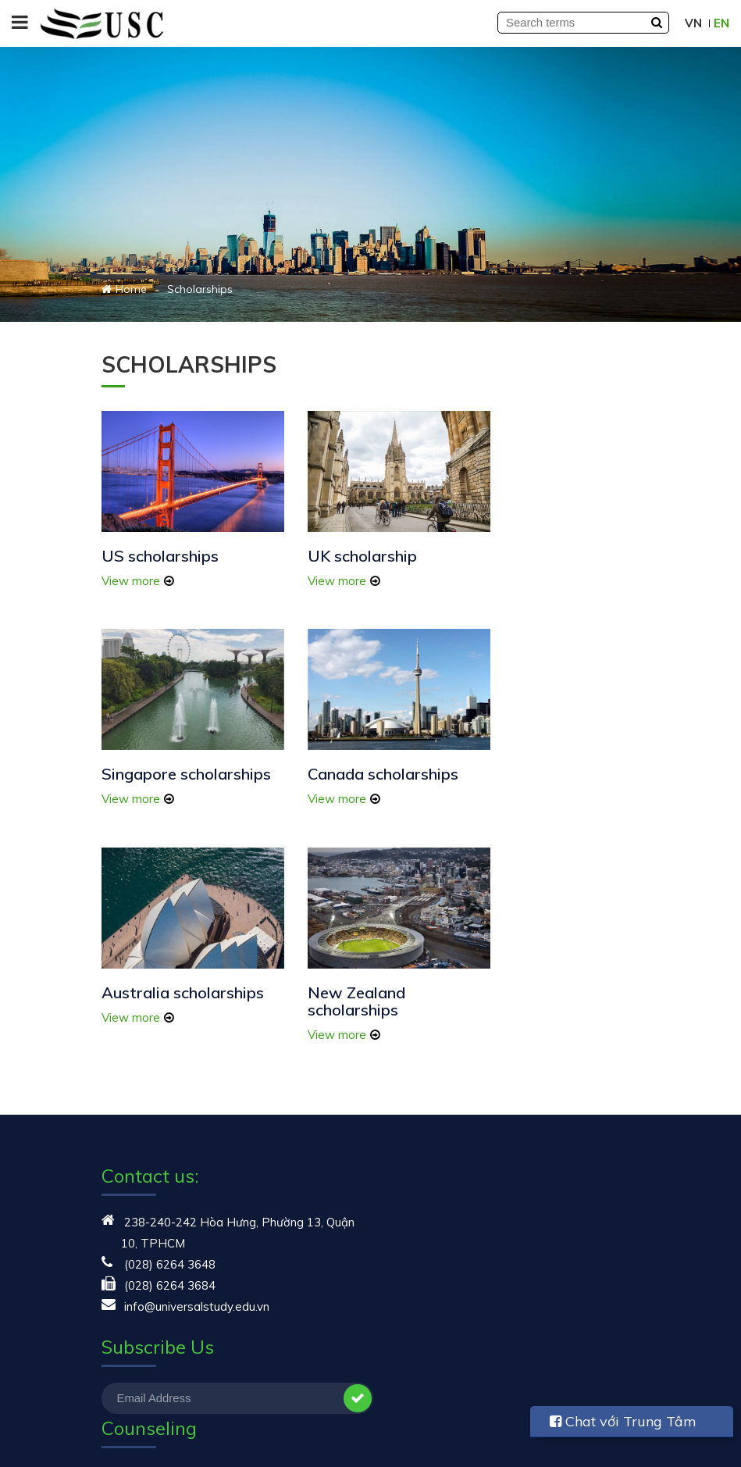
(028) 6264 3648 (170, 1037)
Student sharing (144, 1247)
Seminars (127, 1334)
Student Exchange (432, 1016)
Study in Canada (427, 1080)
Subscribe (344, 1172)
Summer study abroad (443, 1037)
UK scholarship (343, 543)
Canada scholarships (177, 766)
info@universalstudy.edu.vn (196, 1080)
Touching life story (151, 1376)
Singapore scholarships (521, 552)
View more (131, 568)
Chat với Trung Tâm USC (623, 1424)
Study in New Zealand (442, 1122)
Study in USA (418, 995)
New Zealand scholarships (525, 775)
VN (693, 23)
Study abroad (139, 1355)
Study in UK (414, 1101)
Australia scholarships (370, 766)
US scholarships (160, 543)
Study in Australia (430, 1058)
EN (721, 23)
